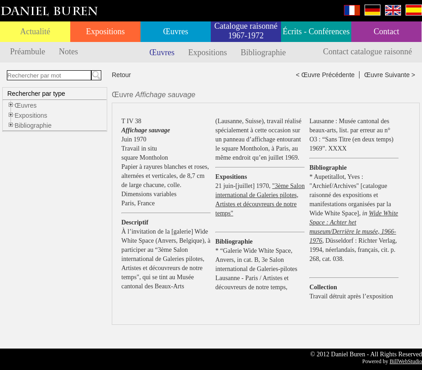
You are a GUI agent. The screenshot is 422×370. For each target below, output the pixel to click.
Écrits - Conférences (316, 31)
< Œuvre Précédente (325, 74)
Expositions (105, 31)
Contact (386, 31)
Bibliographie (263, 52)
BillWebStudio (406, 361)
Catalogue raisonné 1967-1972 (245, 30)
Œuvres (175, 31)
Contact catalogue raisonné (367, 51)
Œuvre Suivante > (389, 74)
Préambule (27, 51)
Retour (121, 74)
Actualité (35, 31)
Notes (68, 51)
